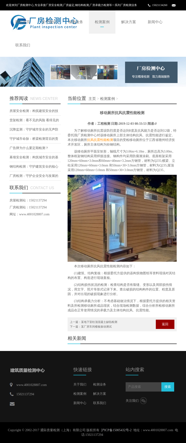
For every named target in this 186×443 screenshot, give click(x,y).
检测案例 (102, 22)
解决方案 (128, 22)
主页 (92, 99)
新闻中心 (155, 22)
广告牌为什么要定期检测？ (29, 148)
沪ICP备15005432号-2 (116, 430)
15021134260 (159, 5)
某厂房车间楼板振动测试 (96, 326)
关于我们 (49, 22)
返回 (165, 324)
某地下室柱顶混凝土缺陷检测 (99, 322)
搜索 (167, 387)
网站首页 (22, 22)
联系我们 (22, 45)
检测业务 (75, 22)
